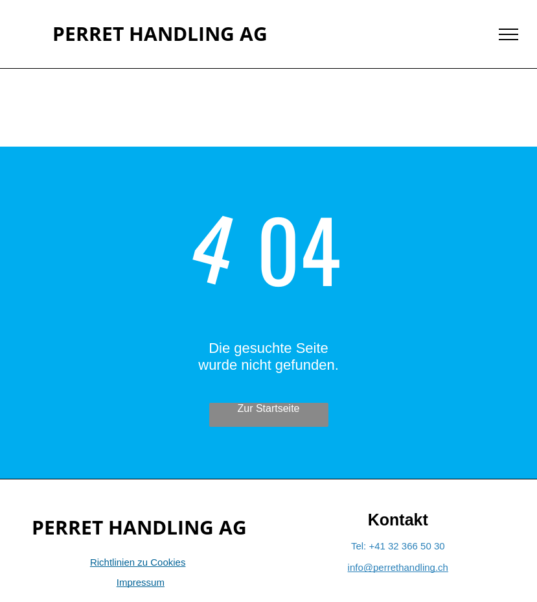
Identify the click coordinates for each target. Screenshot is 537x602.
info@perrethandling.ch (398, 567)
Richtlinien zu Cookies (138, 562)
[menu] (508, 34)
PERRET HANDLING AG (160, 33)
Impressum (141, 582)
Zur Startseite (268, 408)
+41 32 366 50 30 (406, 545)
